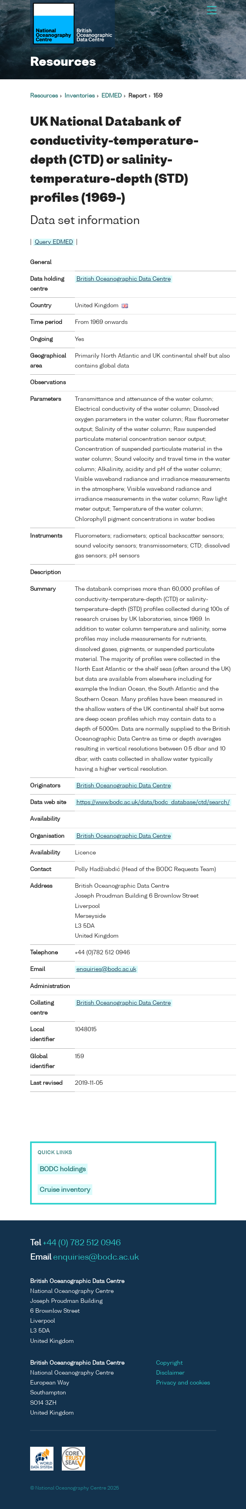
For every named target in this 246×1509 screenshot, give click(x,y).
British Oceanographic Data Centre (123, 279)
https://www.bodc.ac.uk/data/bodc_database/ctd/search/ (153, 802)
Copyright (169, 1363)
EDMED (111, 96)
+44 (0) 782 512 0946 (82, 1243)
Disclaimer (170, 1373)
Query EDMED (54, 242)
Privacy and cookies (183, 1383)
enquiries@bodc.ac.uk (106, 969)
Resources (44, 96)
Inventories (80, 96)
